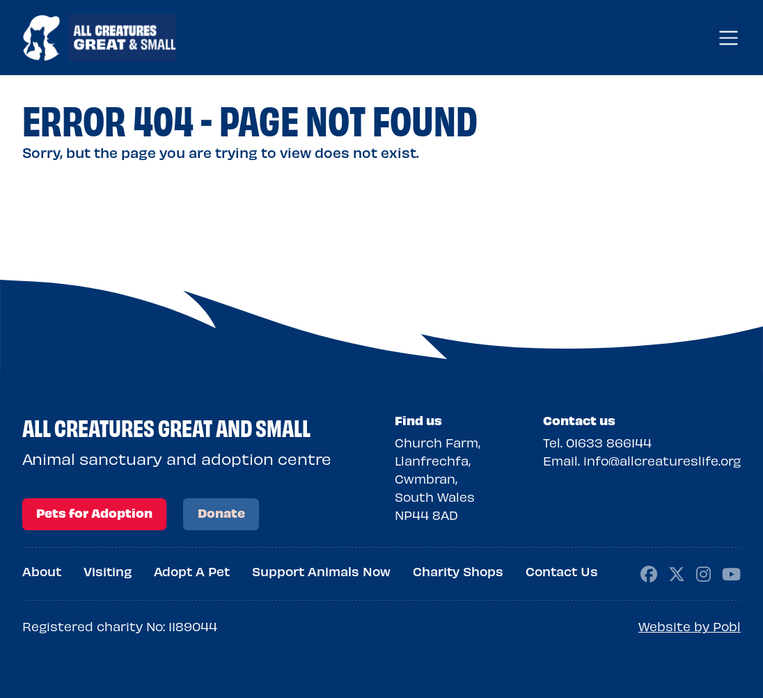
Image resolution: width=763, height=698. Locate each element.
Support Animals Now (321, 571)
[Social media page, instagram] (703, 572)
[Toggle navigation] (728, 38)
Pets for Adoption (94, 513)
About (41, 571)
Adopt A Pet (192, 571)
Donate (221, 513)
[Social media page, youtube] (731, 572)
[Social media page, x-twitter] (676, 572)
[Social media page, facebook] (648, 572)
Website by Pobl (689, 626)
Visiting (108, 571)
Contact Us (562, 571)
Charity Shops (458, 571)
